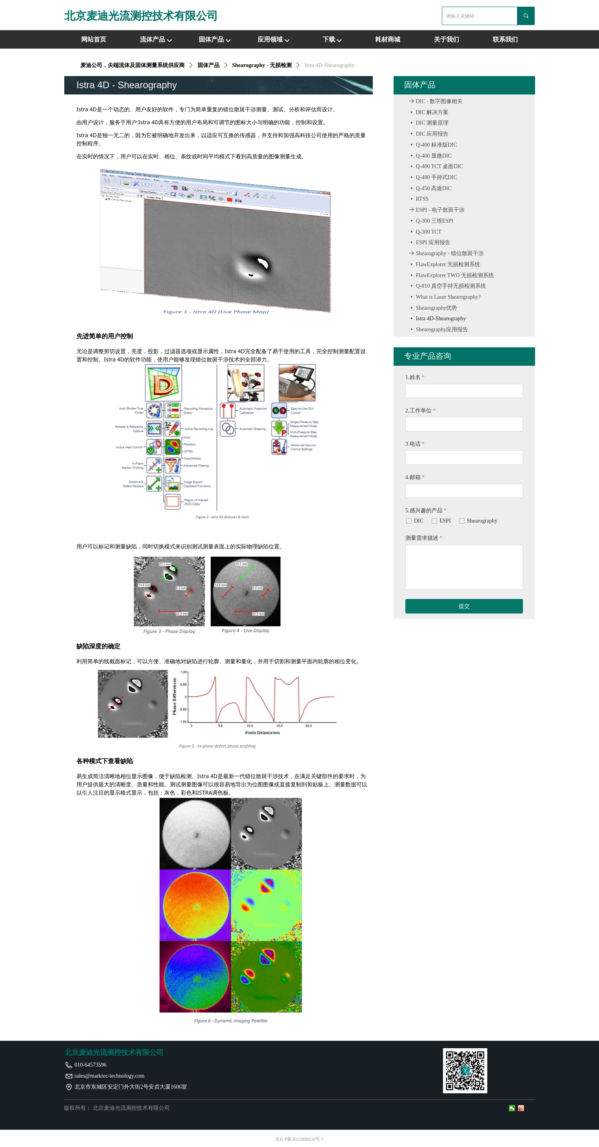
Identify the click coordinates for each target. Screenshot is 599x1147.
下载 (329, 39)
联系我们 (505, 39)
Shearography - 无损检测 (262, 65)
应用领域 (270, 39)
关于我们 (446, 39)
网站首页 (93, 39)
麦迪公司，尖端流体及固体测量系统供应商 (132, 65)
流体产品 (152, 39)
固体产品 (211, 39)
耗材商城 (387, 39)
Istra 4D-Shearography (330, 65)
